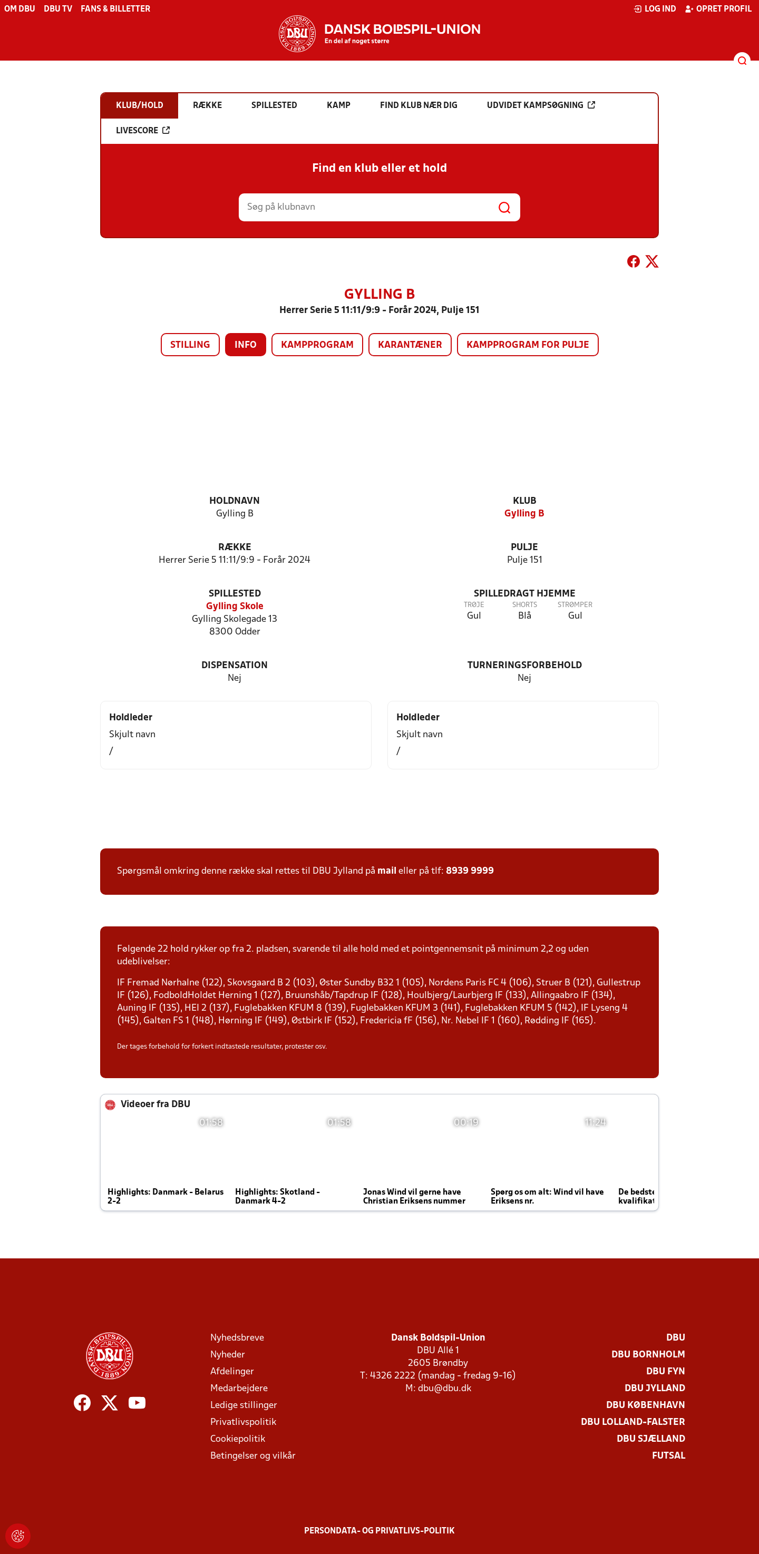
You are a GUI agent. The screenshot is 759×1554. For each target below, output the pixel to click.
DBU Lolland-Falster (633, 1422)
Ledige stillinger (243, 1405)
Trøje (474, 605)
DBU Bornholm (648, 1355)
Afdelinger (232, 1371)
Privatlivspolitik (243, 1422)
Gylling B (524, 514)
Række (234, 547)
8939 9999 (470, 871)
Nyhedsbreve (237, 1338)
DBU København (645, 1405)
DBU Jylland (655, 1388)
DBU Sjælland (651, 1439)
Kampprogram (317, 345)
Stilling (190, 345)
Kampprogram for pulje (527, 345)
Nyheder (227, 1355)
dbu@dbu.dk (444, 1388)
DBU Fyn (665, 1371)
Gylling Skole (235, 606)
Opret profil (718, 9)
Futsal (668, 1456)
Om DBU (19, 9)
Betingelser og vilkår (253, 1456)
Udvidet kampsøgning (541, 105)
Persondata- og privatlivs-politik (379, 1531)
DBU (675, 1338)
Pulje (524, 547)
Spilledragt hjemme (525, 594)
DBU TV (58, 9)
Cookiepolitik (237, 1439)
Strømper (575, 605)
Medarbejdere (239, 1388)
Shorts (524, 605)
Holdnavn (234, 501)
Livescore (143, 130)
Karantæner (410, 345)
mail (386, 871)
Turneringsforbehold (525, 665)
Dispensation (234, 665)
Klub (525, 501)
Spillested (235, 594)
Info (246, 345)
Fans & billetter (115, 9)
